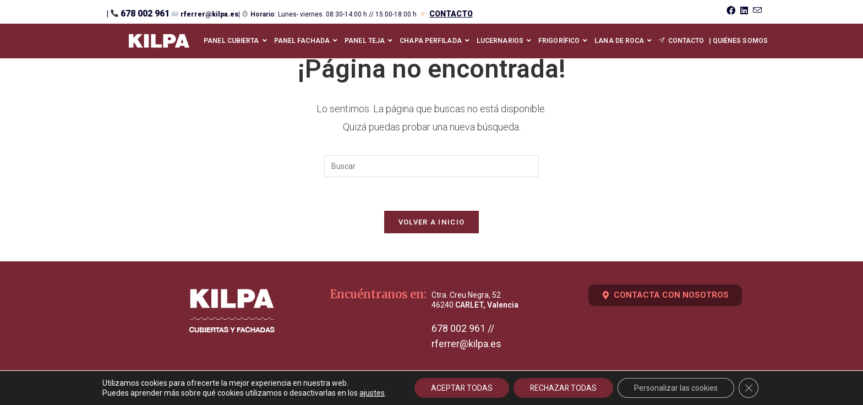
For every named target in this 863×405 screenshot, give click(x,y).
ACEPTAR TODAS (461, 388)
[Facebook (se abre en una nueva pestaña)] (730, 11)
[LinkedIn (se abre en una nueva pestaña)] (743, 11)
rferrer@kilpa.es (209, 14)
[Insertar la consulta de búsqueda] (431, 166)
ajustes (371, 392)
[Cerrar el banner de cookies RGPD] (750, 388)
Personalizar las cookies (677, 388)
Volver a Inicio (431, 222)
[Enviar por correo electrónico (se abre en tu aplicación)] (756, 11)
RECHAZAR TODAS (564, 388)
